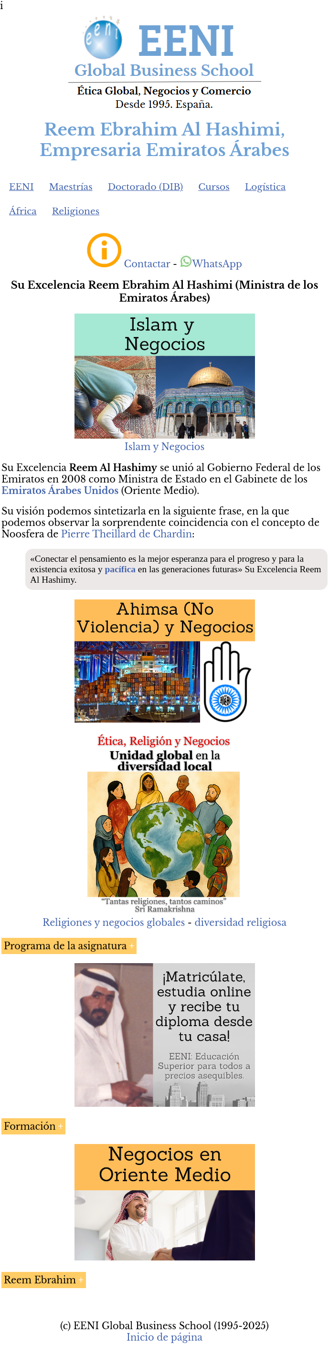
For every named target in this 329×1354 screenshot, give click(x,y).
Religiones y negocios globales (113, 922)
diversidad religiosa (240, 922)
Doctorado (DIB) (145, 186)
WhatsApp (211, 264)
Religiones (75, 211)
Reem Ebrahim (40, 1280)
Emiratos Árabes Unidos (59, 490)
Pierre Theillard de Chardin (126, 534)
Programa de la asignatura (65, 946)
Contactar (147, 264)
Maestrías (71, 186)
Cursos (214, 186)
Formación (30, 1126)
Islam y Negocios (164, 446)
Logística (265, 186)
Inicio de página (164, 1337)
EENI (21, 186)
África (23, 211)
